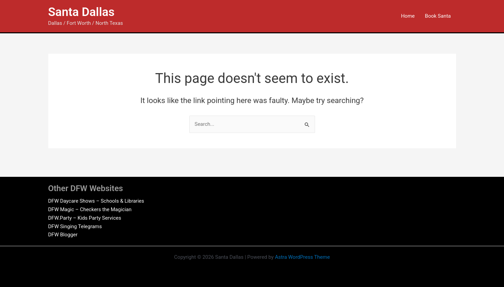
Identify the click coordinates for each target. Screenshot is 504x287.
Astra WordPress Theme (302, 257)
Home (408, 16)
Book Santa (438, 16)
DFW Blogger (63, 235)
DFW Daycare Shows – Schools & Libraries (96, 201)
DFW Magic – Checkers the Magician (90, 209)
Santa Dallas (81, 12)
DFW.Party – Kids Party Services (84, 218)
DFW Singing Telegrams (75, 226)
